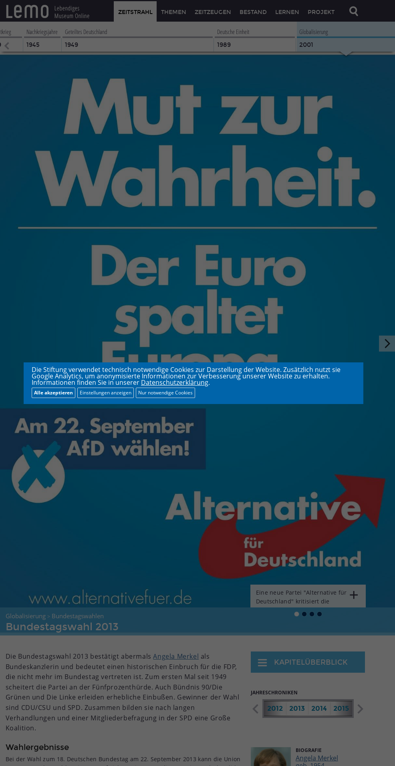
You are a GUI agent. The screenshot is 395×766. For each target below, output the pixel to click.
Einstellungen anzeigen (105, 392)
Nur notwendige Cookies (165, 392)
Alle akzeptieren (53, 392)
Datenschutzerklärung (174, 382)
